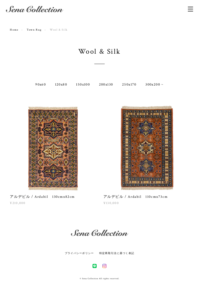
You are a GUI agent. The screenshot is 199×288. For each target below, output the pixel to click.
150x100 (83, 84)
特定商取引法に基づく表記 (116, 253)
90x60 (40, 84)
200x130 (106, 84)
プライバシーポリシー (79, 253)
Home (14, 30)
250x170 (129, 84)
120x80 (61, 84)
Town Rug (34, 30)
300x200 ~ (154, 84)
